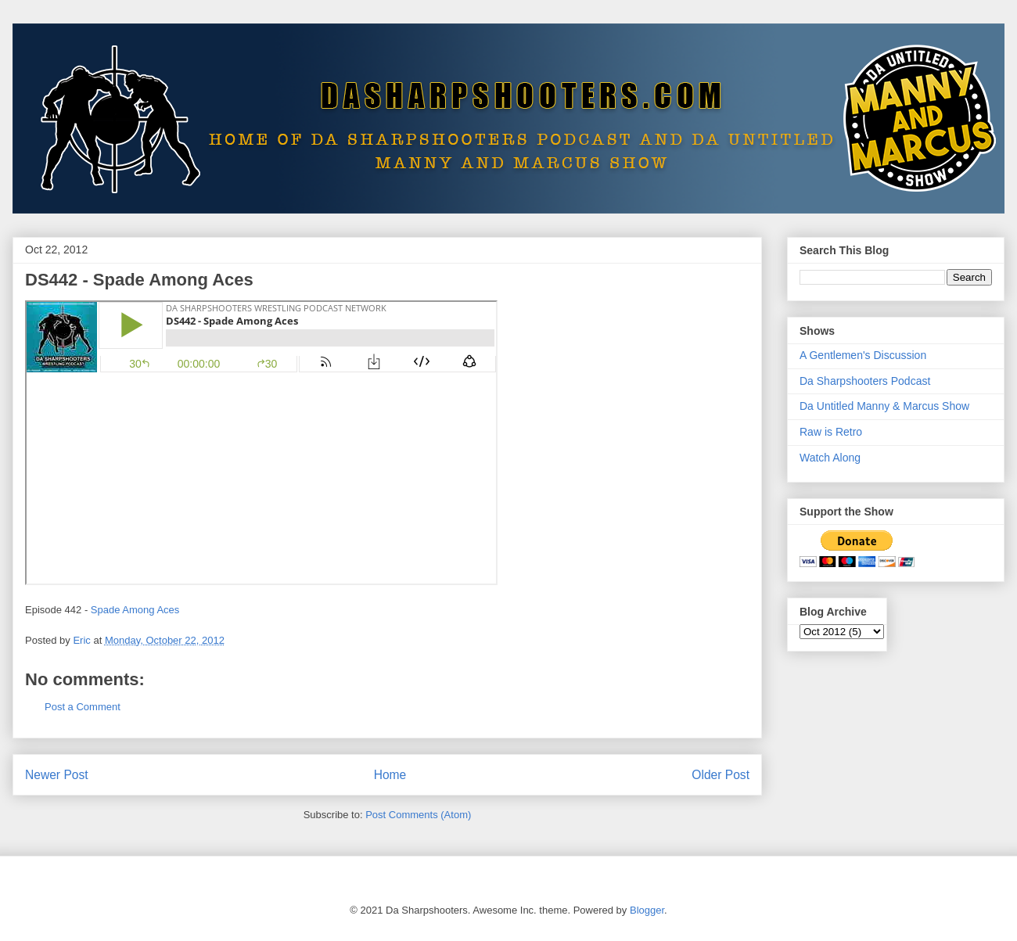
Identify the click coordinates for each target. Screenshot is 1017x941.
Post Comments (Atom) (418, 815)
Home (390, 774)
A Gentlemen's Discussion (863, 355)
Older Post (720, 774)
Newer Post (56, 774)
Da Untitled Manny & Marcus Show (884, 406)
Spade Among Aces (135, 610)
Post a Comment (82, 707)
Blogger (647, 910)
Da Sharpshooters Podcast (865, 381)
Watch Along (830, 457)
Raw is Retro (831, 432)
